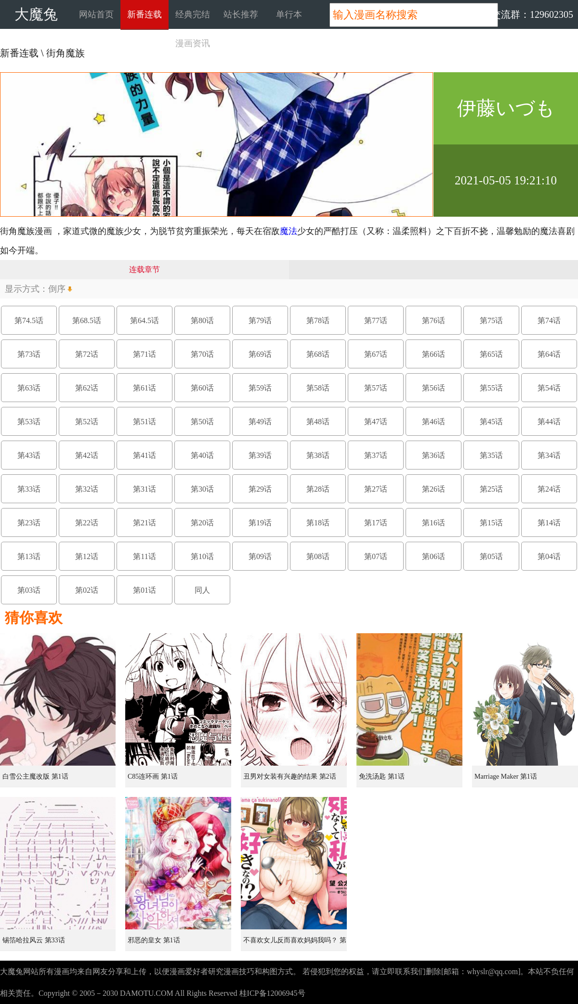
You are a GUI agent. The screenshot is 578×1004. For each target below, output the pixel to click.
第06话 (433, 556)
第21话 (144, 523)
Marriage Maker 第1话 (505, 776)
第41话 (144, 455)
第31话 (144, 489)
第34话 (549, 455)
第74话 (549, 320)
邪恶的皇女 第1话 (154, 940)
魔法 (288, 231)
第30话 (202, 489)
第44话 (549, 421)
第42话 (86, 455)
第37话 (375, 455)
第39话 (260, 455)
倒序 (57, 289)
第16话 (433, 523)
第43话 (28, 455)
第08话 (317, 556)
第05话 (491, 556)
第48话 (317, 421)
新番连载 (144, 14)
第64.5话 (144, 320)
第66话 (433, 354)
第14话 (549, 523)
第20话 (202, 523)
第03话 (28, 590)
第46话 (433, 421)
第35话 (491, 455)
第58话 (317, 388)
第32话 (86, 489)
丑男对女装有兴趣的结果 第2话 (289, 776)
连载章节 (144, 269)
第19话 (260, 523)
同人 (202, 590)
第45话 (491, 421)
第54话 (549, 388)
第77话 (375, 320)
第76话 (433, 320)
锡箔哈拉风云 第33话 (33, 940)
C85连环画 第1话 (153, 776)
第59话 (260, 388)
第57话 (375, 388)
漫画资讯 (192, 43)
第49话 (260, 421)
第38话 (317, 455)
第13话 (28, 556)
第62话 (86, 388)
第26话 (433, 489)
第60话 (202, 388)
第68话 (317, 354)
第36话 (433, 455)
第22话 (86, 523)
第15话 (491, 523)
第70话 (202, 354)
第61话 (144, 388)
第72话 (86, 354)
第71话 (144, 354)
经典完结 (192, 14)
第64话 (549, 354)
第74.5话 (28, 320)
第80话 (202, 320)
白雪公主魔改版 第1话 (35, 776)
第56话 (433, 388)
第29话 (260, 489)
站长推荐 (240, 14)
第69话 (260, 354)
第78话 (317, 320)
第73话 (28, 354)
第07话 (375, 556)
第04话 (549, 556)
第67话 (375, 354)
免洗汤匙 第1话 (382, 776)
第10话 (202, 556)
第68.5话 (86, 320)
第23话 (28, 523)
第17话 (375, 523)
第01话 (144, 590)
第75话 (491, 320)
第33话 (28, 489)
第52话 (86, 421)
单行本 (289, 14)
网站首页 (96, 14)
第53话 (28, 421)
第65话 (491, 354)
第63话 (28, 388)
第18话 (317, 523)
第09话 (260, 556)
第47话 (375, 421)
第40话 (202, 455)
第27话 (375, 489)
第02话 (86, 590)
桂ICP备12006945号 (272, 993)
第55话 (491, 388)
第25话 (491, 489)
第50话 (202, 421)
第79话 (260, 320)
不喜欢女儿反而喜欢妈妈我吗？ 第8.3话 (294, 944)
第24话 (549, 489)
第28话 (317, 489)
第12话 (86, 556)
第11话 (144, 556)
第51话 (144, 421)
